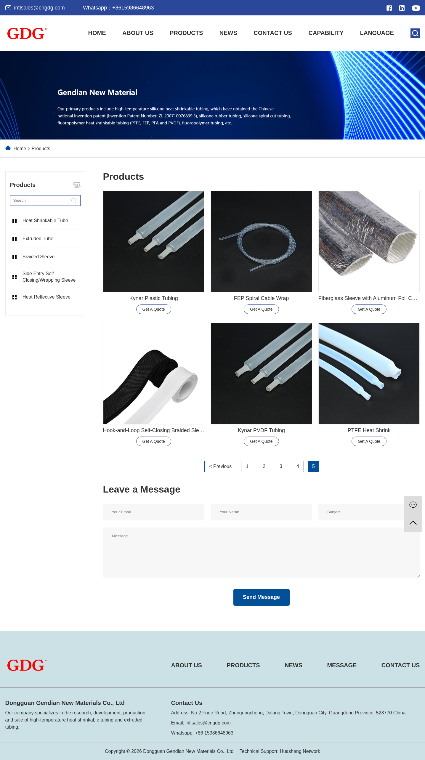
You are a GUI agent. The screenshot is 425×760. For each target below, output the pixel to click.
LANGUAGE (377, 33)
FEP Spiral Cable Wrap (261, 298)
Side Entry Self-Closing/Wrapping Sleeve (49, 277)
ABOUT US (186, 665)
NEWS (293, 665)
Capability (326, 33)
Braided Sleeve (39, 256)
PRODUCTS (243, 665)
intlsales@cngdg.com (39, 8)
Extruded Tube (38, 238)
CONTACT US (400, 665)
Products (186, 33)
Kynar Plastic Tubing (153, 298)
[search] (415, 33)
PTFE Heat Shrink (369, 430)
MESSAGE (342, 665)
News (228, 33)
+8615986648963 (133, 8)
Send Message (261, 597)
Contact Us (273, 33)
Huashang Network (300, 751)
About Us (137, 33)
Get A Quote (153, 309)
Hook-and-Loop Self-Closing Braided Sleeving (157, 430)
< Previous (220, 466)
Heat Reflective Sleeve (46, 296)
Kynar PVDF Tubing (261, 430)
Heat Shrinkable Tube (45, 220)
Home (97, 33)
